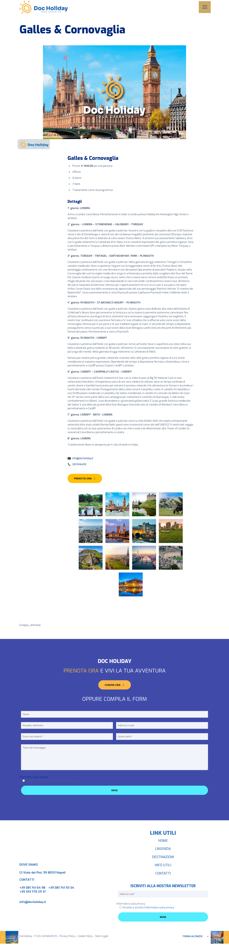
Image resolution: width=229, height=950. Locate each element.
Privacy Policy (67, 936)
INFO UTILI (163, 865)
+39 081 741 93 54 (61, 888)
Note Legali (101, 936)
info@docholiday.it (82, 458)
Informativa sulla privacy (33, 777)
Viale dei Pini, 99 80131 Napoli (44, 873)
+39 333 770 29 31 (32, 892)
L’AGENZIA (163, 849)
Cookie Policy (85, 936)
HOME (163, 840)
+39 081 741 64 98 (32, 888)
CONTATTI (163, 873)
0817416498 (79, 464)
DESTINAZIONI (163, 857)
